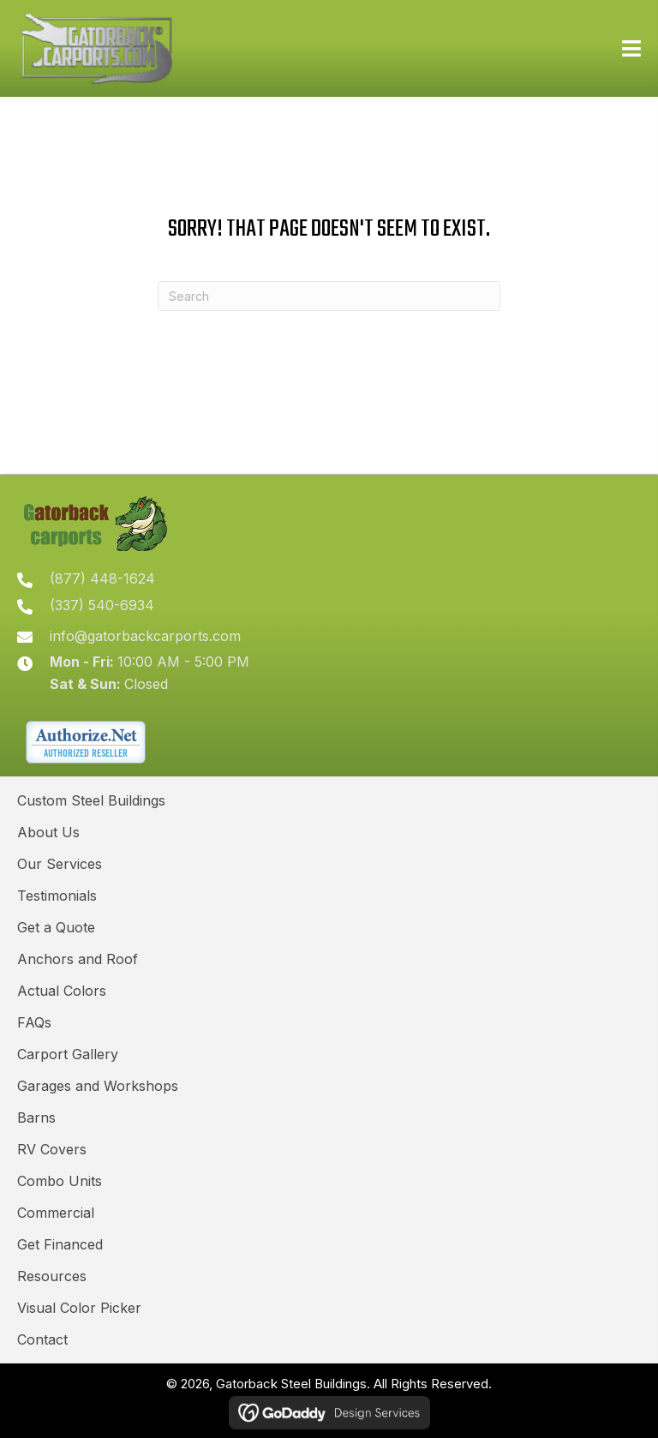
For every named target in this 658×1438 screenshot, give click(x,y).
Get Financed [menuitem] (60, 1244)
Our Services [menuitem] (59, 863)
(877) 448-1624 (102, 578)
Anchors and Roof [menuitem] (77, 959)
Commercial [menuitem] (55, 1212)
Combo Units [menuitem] (59, 1180)
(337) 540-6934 (102, 605)
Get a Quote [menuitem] (56, 927)
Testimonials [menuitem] (57, 895)
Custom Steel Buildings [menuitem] (91, 800)
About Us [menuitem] (48, 832)
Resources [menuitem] (52, 1276)
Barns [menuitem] (36, 1117)
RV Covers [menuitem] (52, 1149)
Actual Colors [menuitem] (61, 990)
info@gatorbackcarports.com (145, 635)
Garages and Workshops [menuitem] (97, 1085)
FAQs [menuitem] (34, 1022)
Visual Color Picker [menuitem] (79, 1307)
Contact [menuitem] (42, 1339)
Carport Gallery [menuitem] (67, 1054)
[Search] (329, 296)
